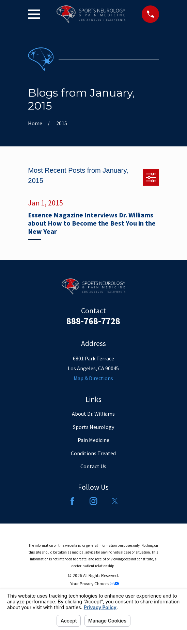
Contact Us (93, 466)
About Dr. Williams (93, 413)
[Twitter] (115, 501)
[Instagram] (93, 501)
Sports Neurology (93, 427)
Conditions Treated (93, 453)
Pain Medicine (93, 439)
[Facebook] (72, 501)
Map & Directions (93, 378)
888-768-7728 (93, 321)
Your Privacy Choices (94, 584)
